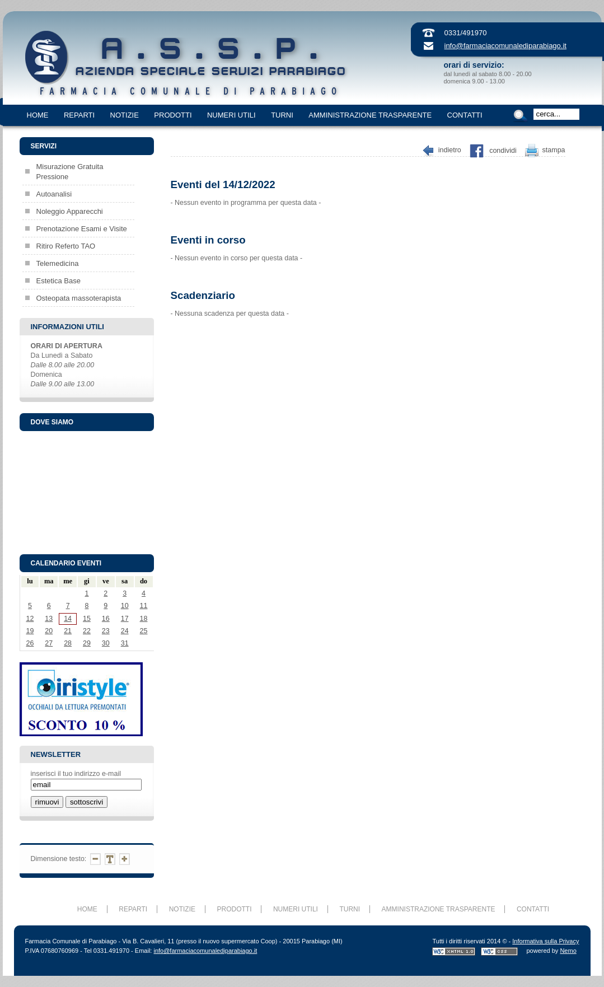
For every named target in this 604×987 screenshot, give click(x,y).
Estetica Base (58, 281)
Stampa (553, 151)
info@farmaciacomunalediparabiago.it (505, 45)
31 (125, 643)
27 (49, 643)
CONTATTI (465, 115)
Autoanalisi (54, 194)
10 (125, 606)
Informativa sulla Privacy (545, 941)
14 (68, 619)
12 (30, 619)
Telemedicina (57, 263)
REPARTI (79, 115)
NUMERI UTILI (231, 115)
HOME (38, 115)
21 (68, 631)
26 (30, 643)
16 (106, 619)
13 (49, 619)
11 (144, 606)
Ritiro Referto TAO (66, 246)
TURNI (282, 115)
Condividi (503, 151)
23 (106, 631)
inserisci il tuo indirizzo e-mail (76, 774)
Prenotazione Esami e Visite (81, 228)
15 (87, 619)
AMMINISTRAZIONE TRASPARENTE (370, 115)
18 (144, 619)
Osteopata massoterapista (78, 298)
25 (144, 631)
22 (87, 631)
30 (106, 643)
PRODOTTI (172, 115)
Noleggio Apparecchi (69, 211)
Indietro (449, 151)
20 (49, 631)
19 (30, 631)
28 (68, 643)
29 (87, 643)
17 (125, 619)
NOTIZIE (124, 115)
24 (125, 631)
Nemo (568, 950)
